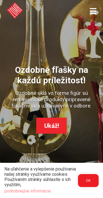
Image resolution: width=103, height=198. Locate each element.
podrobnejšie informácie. (28, 191)
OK (88, 180)
